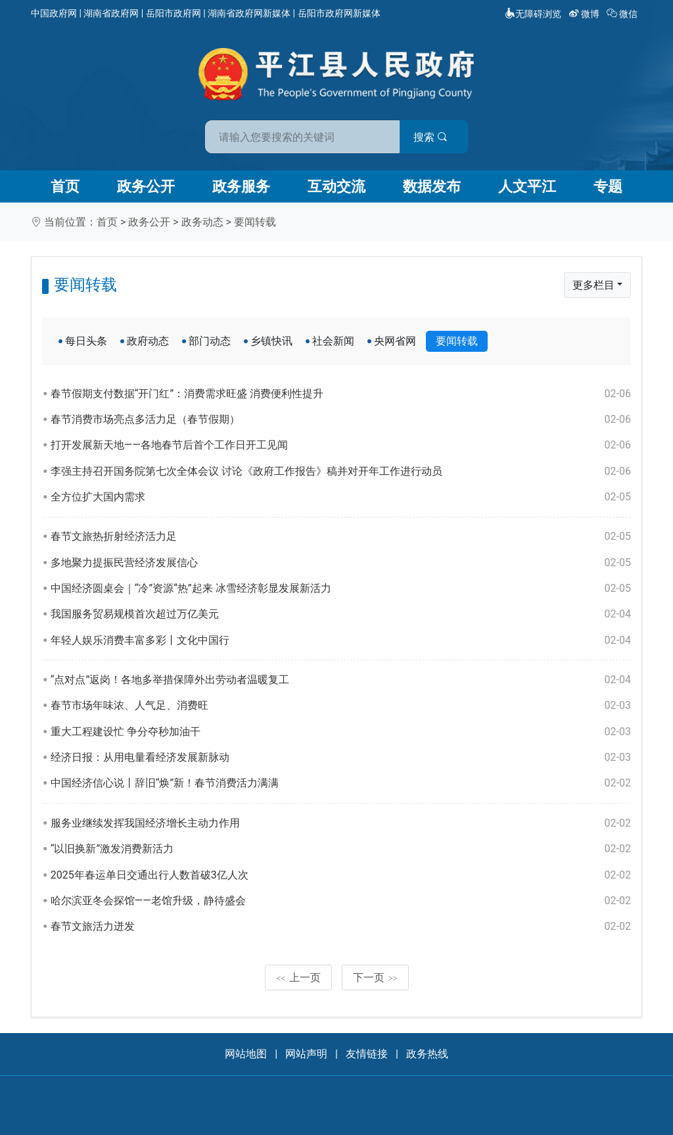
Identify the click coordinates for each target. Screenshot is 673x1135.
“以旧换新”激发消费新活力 (341, 849)
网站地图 (246, 1054)
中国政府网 (54, 13)
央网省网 (395, 341)
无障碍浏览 (533, 14)
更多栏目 (593, 285)
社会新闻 (333, 341)
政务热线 (427, 1054)
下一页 (375, 977)
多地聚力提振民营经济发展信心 (341, 563)
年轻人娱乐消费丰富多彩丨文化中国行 (341, 640)
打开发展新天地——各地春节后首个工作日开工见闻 (341, 445)
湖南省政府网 (111, 13)
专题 (607, 186)
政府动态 (148, 341)
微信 (623, 14)
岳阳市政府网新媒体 (339, 13)
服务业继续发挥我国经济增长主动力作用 (341, 823)
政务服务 (241, 186)
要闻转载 (255, 222)
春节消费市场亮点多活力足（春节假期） (341, 419)
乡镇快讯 (271, 341)
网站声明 (306, 1054)
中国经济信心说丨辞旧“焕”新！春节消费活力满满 (341, 783)
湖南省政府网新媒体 (249, 13)
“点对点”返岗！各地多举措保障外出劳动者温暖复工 (341, 680)
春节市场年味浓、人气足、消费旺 (341, 705)
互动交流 (336, 186)
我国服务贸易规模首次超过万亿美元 (341, 614)
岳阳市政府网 (173, 13)
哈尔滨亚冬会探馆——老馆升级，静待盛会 (341, 901)
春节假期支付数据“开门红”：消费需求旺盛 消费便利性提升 (341, 394)
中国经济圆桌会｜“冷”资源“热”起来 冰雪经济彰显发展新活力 (341, 588)
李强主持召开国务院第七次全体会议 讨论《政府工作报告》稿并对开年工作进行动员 (341, 471)
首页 (65, 186)
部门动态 (210, 341)
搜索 (430, 137)
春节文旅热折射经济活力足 (341, 536)
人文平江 (527, 186)
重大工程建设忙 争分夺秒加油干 (341, 732)
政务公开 (146, 186)
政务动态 (202, 222)
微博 (585, 14)
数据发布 (432, 186)
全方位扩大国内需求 (341, 497)
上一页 (298, 977)
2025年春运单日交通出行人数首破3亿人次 (341, 875)
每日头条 (86, 341)
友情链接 (367, 1054)
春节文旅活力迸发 (341, 926)
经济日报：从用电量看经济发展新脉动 (341, 757)
